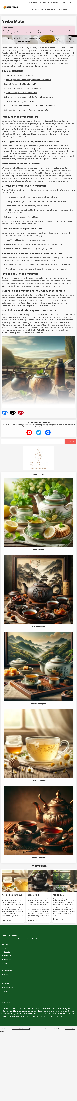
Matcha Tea (8, 967)
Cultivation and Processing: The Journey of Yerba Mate (30, 105)
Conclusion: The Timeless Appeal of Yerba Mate (27, 110)
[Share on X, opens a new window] (13, 413)
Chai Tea (7, 963)
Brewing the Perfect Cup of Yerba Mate (23, 88)
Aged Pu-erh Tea (38, 626)
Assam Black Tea (38, 858)
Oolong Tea (8, 971)
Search (70, 441)
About (6, 980)
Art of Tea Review (38, 781)
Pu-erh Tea (7, 974)
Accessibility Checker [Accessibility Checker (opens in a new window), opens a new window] (21, 1029)
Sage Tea (58, 895)
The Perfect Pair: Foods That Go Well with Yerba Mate (29, 97)
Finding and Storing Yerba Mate (20, 101)
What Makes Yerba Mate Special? (21, 84)
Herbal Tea (7, 959)
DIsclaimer (7, 991)
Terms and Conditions (11, 995)
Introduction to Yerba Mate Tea (20, 75)
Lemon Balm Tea (38, 549)
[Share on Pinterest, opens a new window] (21, 413)
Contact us (7, 984)
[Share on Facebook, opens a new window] (5, 413)
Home (6, 948)
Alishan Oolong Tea (38, 704)
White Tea (7, 956)
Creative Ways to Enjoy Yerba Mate (21, 92)
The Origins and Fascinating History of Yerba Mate (28, 80)
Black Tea (33, 895)
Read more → (8, 921)
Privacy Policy (8, 987)
